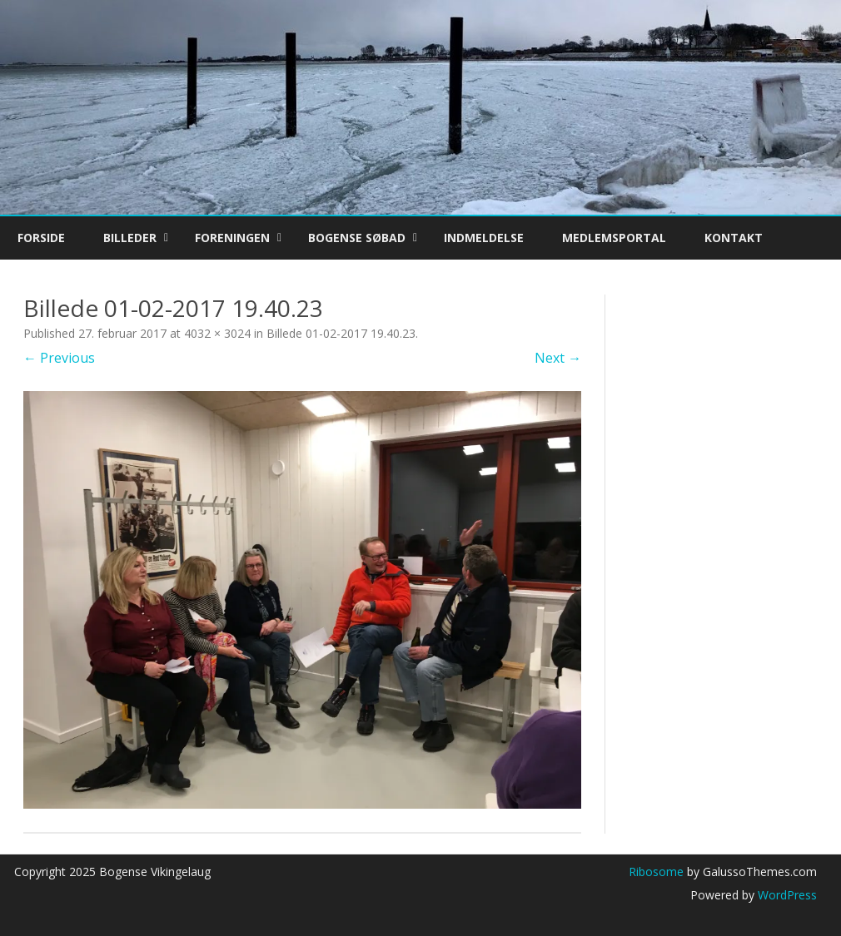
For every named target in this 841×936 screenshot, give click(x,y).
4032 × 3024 (217, 333)
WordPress (785, 895)
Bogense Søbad (357, 237)
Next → (558, 358)
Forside (41, 237)
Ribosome (656, 871)
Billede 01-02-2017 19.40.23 (341, 333)
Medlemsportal (614, 237)
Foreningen (232, 237)
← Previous (59, 358)
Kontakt (733, 237)
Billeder (130, 237)
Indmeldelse (484, 237)
